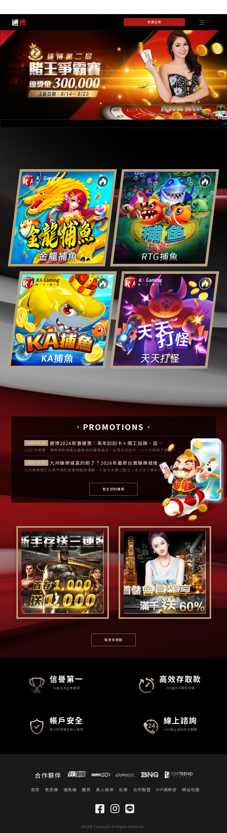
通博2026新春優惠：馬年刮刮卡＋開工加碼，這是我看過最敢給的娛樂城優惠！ (128, 443)
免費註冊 (154, 22)
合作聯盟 (142, 789)
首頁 (35, 789)
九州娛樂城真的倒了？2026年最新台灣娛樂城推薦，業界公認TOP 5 (126, 463)
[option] (113, 74)
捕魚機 (70, 789)
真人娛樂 (105, 789)
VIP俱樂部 (166, 789)
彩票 (123, 789)
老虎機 (51, 789)
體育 (86, 789)
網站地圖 (191, 789)
